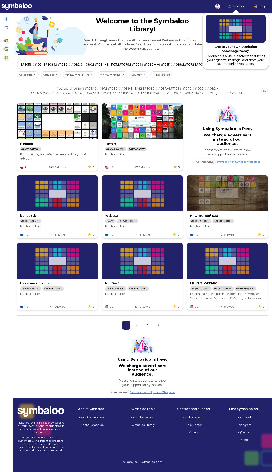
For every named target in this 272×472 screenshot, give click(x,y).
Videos (193, 432)
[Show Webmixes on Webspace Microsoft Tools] (6, 57)
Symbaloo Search (142, 417)
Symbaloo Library (143, 425)
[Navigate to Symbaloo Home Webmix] (21, 6)
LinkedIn (244, 439)
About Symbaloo (92, 425)
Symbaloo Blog (193, 417)
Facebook (244, 417)
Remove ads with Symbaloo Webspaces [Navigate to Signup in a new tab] (237, 161)
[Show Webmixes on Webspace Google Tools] (6, 49)
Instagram (244, 425)
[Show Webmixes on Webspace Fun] (6, 40)
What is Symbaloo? (92, 417)
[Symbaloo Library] (6, 27)
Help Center (193, 425)
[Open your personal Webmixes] (6, 19)
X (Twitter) (244, 432)
